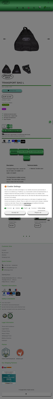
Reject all (38, 212)
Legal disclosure (27, 203)
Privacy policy (27, 205)
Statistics (18, 208)
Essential (9, 208)
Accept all (15, 212)
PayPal (25, 208)
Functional (33, 208)
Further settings (41, 208)
